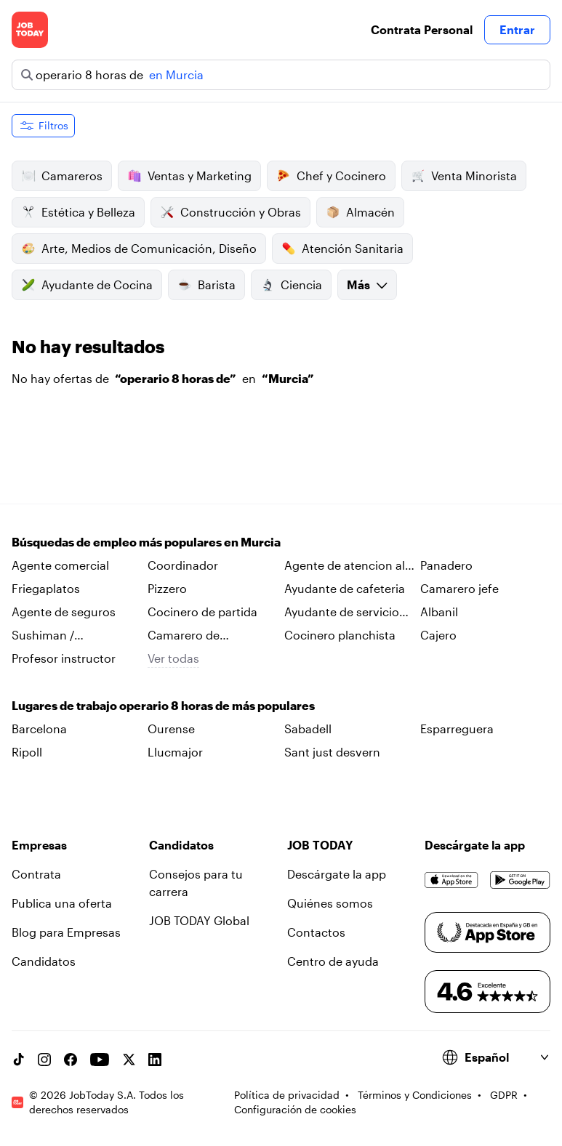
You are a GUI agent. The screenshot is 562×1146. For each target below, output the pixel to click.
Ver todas (173, 658)
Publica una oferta (62, 903)
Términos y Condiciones (415, 1095)
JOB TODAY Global (199, 920)
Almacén (360, 212)
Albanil (439, 611)
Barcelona (39, 728)
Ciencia (291, 285)
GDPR (504, 1095)
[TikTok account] (18, 1059)
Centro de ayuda (333, 961)
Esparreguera (457, 728)
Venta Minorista (464, 176)
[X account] (128, 1059)
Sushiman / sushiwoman (47, 636)
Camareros (62, 176)
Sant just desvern (332, 752)
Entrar (517, 29)
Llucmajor (175, 752)
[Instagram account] (44, 1059)
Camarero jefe (459, 588)
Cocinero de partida (202, 611)
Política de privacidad (287, 1095)
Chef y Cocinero (331, 176)
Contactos (316, 932)
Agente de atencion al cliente (344, 566)
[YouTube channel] (99, 1059)
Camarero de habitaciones (184, 636)
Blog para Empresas (66, 932)
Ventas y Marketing (189, 176)
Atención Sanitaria (342, 248)
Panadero (446, 565)
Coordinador (183, 565)
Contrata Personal (422, 29)
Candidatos (44, 961)
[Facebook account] (70, 1059)
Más (367, 284)
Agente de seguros (64, 611)
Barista (206, 285)
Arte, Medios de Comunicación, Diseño (139, 248)
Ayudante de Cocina (87, 285)
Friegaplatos (46, 588)
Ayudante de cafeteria (344, 588)
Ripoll (27, 752)
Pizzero (167, 588)
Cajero (438, 635)
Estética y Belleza (78, 212)
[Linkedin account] (154, 1059)
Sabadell (308, 728)
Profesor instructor (64, 658)
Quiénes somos (330, 903)
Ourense (171, 728)
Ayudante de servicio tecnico (341, 613)
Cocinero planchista (340, 635)
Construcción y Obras (230, 212)
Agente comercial (60, 565)
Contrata (36, 874)
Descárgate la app (336, 874)
